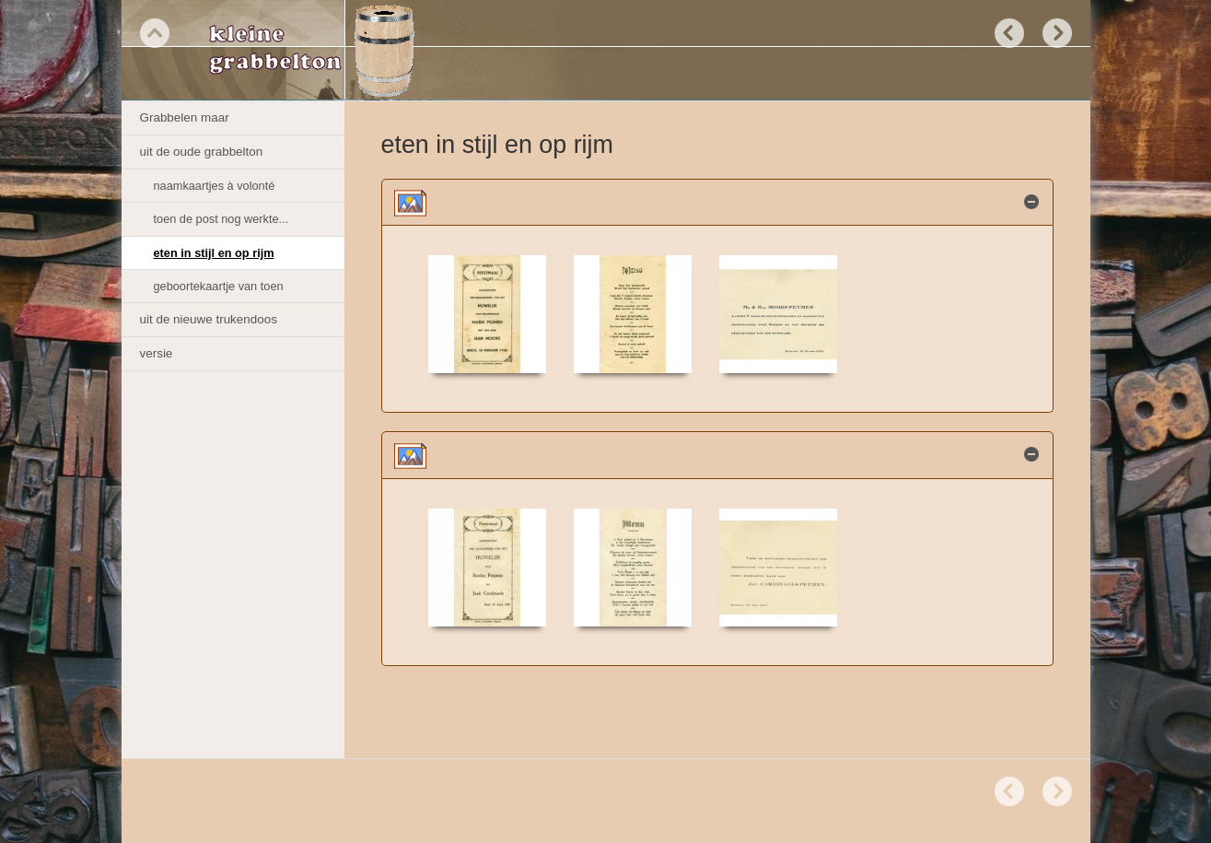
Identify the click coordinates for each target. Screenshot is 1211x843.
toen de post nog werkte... (221, 219)
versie (156, 353)
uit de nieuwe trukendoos (208, 319)
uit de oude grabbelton (201, 151)
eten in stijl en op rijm (214, 253)
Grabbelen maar (184, 117)
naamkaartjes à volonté (214, 186)
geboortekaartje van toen (219, 286)
